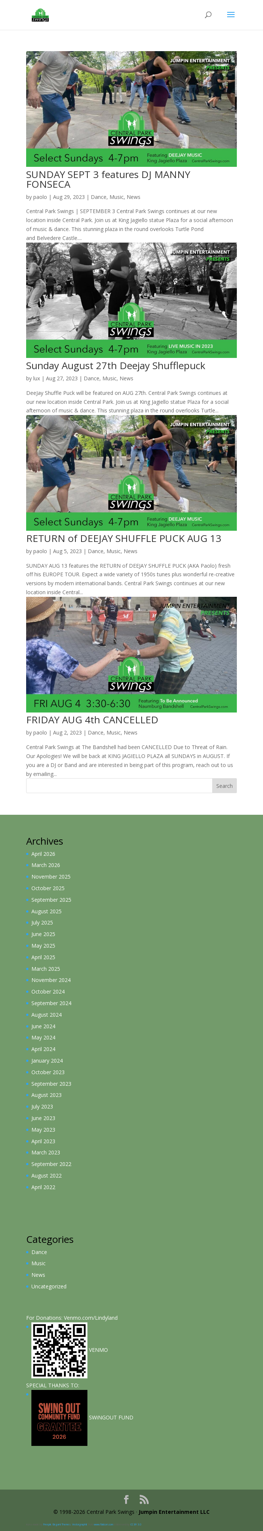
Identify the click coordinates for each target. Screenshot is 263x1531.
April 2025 (43, 957)
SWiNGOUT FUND (82, 1417)
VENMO (69, 1349)
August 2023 (46, 1094)
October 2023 (48, 1072)
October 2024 (48, 991)
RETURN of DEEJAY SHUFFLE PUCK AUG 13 (123, 538)
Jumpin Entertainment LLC (174, 1511)
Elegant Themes (62, 1524)
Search (224, 785)
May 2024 (43, 1037)
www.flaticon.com (103, 1524)
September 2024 (51, 1003)
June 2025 (43, 934)
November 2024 (51, 979)
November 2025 (51, 876)
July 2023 (42, 1106)
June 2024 (43, 1026)
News (133, 196)
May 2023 (43, 1129)
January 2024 (47, 1060)
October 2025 (48, 888)
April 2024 (43, 1049)
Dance (98, 196)
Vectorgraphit (79, 1524)
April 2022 (43, 1187)
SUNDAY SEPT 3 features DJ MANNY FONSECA (108, 179)
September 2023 (51, 1083)
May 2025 (43, 945)
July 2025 (42, 922)
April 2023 (43, 1141)
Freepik (47, 1524)
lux (36, 378)
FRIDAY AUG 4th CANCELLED (92, 719)
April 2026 (43, 853)
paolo (40, 196)
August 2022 (46, 1175)
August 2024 (46, 1014)
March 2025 (45, 968)
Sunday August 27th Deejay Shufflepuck (115, 365)
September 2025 (51, 899)
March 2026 (45, 865)
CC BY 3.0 (135, 1524)
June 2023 (43, 1118)
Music (116, 196)
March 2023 (45, 1152)
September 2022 (51, 1163)
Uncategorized (48, 1286)
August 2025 (46, 911)
